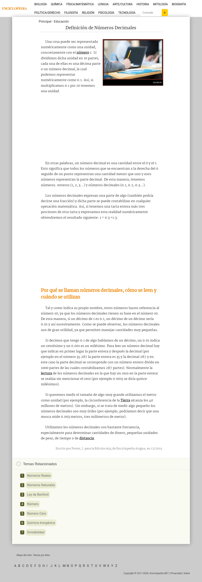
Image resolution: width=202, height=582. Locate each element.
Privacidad (176, 573)
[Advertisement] (101, 127)
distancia (86, 438)
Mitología (160, 4)
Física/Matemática (80, 4)
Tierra (125, 400)
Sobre (187, 573)
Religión (88, 12)
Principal (45, 21)
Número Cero (36, 513)
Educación (61, 21)
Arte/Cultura (122, 4)
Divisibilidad (35, 532)
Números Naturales (41, 485)
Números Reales (39, 476)
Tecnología (126, 12)
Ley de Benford (38, 494)
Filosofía (71, 12)
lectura (46, 373)
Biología (40, 4)
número (82, 52)
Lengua (103, 4)
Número (33, 504)
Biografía (179, 4)
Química (56, 4)
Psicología (106, 12)
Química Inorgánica (41, 523)
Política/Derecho (47, 12)
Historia (142, 4)
